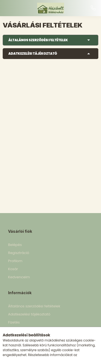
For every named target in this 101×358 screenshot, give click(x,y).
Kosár (13, 269)
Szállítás (15, 330)
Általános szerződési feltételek (38, 40)
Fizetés (14, 322)
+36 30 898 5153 (93, 8)
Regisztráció (18, 252)
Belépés (15, 244)
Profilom (15, 260)
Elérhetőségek (20, 338)
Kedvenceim (19, 277)
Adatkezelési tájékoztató (32, 53)
